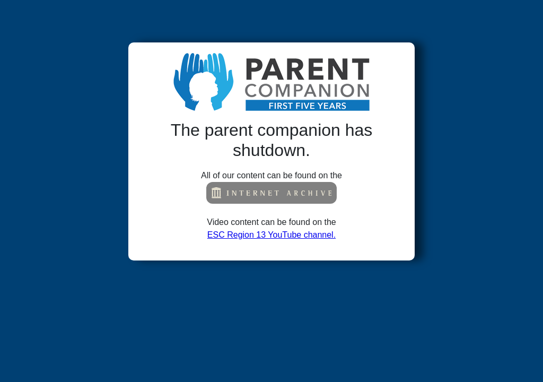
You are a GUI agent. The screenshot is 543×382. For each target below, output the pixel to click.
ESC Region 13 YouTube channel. (271, 234)
